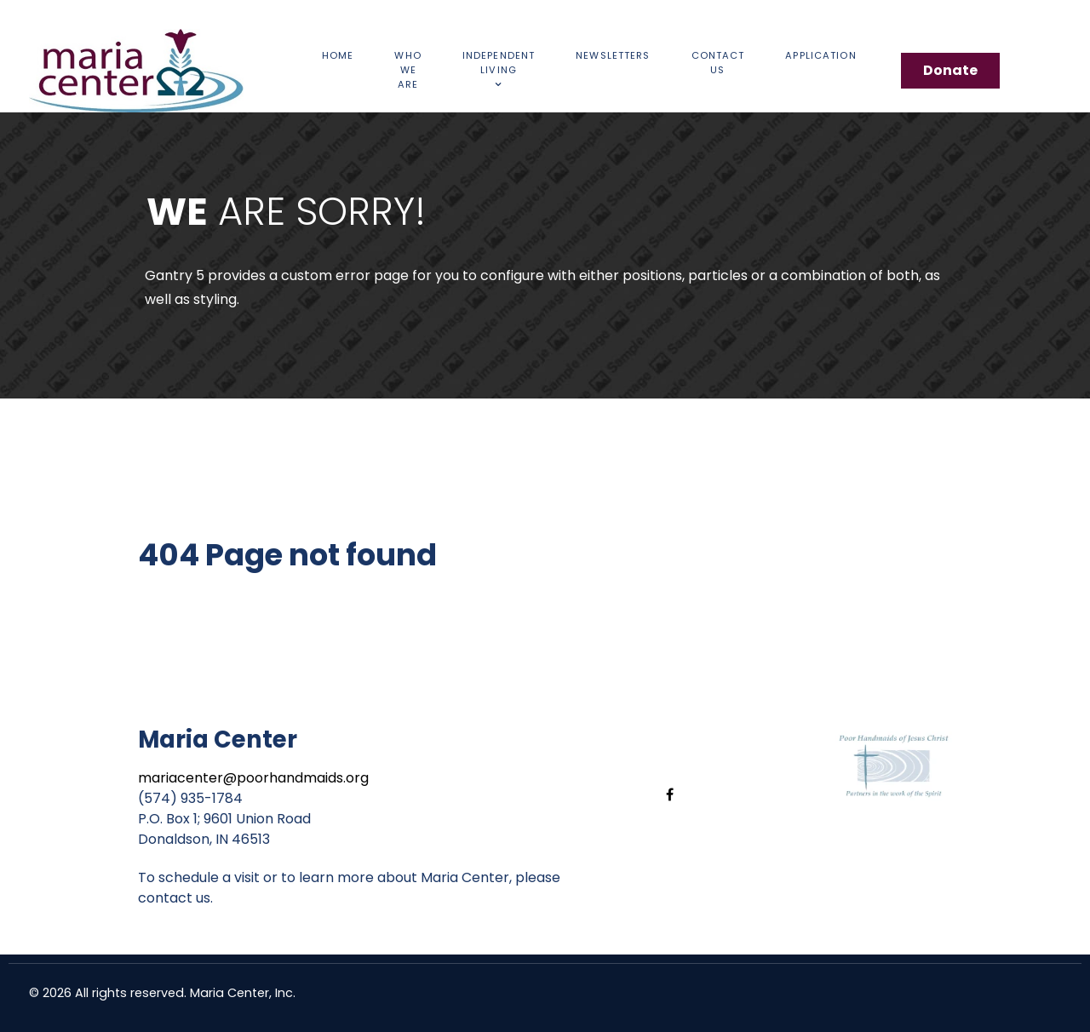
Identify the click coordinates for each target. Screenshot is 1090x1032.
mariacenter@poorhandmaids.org (253, 778)
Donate (950, 70)
